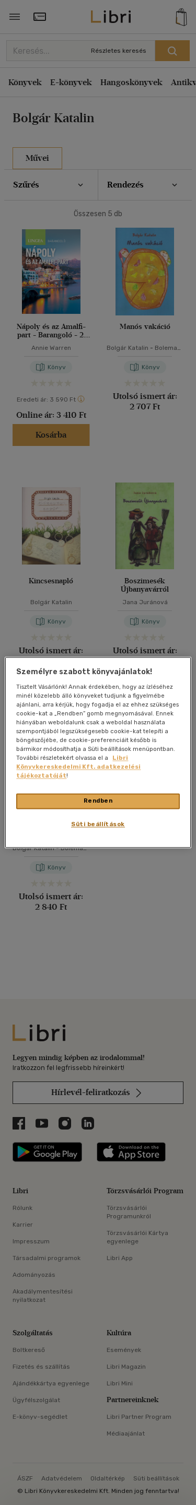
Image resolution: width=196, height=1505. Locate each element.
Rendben (98, 801)
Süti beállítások (98, 824)
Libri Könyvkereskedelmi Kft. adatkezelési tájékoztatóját (78, 767)
